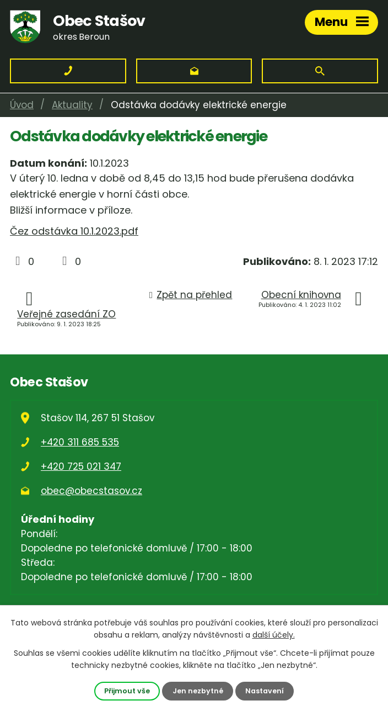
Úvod (22, 105)
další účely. (273, 634)
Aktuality (72, 105)
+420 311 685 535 (80, 442)
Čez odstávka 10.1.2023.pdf (74, 231)
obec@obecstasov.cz (91, 490)
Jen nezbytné (198, 691)
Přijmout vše (127, 691)
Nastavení (264, 691)
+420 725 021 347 (81, 466)
